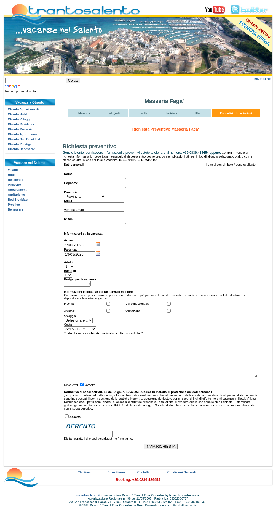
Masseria (84, 113)
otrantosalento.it (88, 495)
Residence (15, 179)
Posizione (171, 113)
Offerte (198, 113)
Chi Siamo (85, 472)
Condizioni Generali (181, 472)
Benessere (15, 209)
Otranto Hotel (17, 114)
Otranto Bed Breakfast (24, 139)
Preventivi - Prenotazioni (236, 113)
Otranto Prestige (20, 144)
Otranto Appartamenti (23, 109)
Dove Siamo (116, 472)
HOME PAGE (262, 79)
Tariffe (143, 113)
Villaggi (13, 169)
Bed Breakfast (18, 199)
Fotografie (114, 113)
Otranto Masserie (20, 129)
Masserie (14, 184)
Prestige (14, 204)
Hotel (12, 174)
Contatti (143, 472)
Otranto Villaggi (19, 119)
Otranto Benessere (21, 149)
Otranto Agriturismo (22, 134)
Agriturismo (16, 194)
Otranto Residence (21, 124)
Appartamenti (18, 189)
